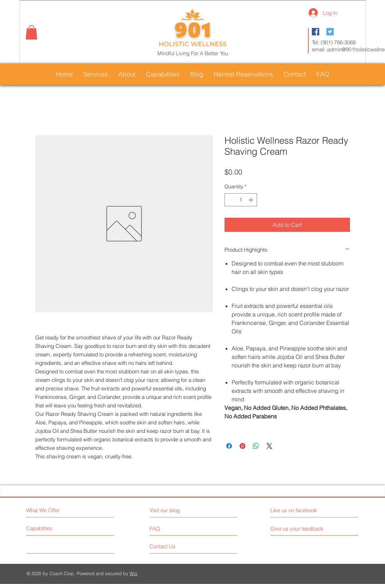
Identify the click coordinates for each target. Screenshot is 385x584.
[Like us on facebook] (302, 510)
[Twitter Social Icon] (330, 31)
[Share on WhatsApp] (256, 446)
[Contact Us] (176, 546)
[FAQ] (170, 528)
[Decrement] (230, 200)
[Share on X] (269, 446)
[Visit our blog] (180, 510)
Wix (134, 573)
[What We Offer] (56, 510)
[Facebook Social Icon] (315, 31)
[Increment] (251, 200)
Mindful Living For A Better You (192, 53)
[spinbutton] (240, 200)
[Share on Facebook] (229, 446)
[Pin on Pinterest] (242, 446)
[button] (31, 32)
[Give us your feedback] (299, 528)
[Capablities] (53, 528)
